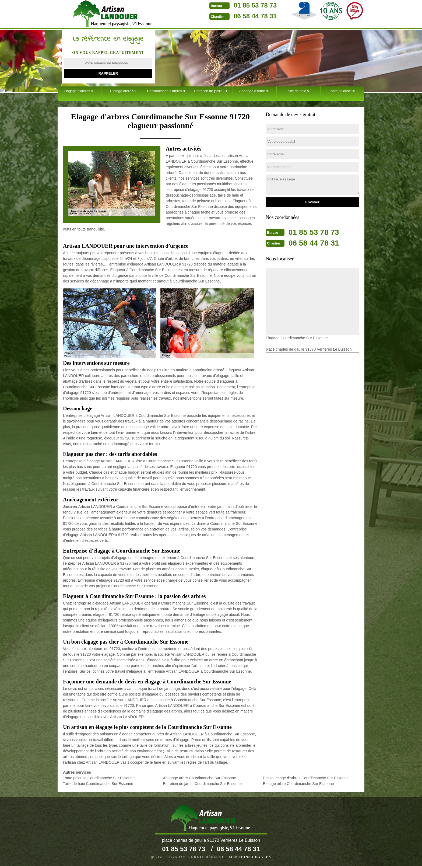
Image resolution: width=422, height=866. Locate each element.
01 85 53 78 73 (226, 5)
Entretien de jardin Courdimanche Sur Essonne (202, 783)
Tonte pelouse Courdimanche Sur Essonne (99, 778)
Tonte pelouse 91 (342, 91)
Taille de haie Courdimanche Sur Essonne (98, 783)
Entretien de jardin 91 (210, 91)
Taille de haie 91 (298, 91)
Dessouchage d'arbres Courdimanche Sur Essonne (306, 778)
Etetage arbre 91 (123, 91)
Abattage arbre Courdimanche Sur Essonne (199, 778)
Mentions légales (250, 857)
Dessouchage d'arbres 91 (167, 91)
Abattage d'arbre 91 (254, 91)
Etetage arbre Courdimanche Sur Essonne (298, 783)
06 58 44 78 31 (226, 16)
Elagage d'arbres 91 (79, 91)
